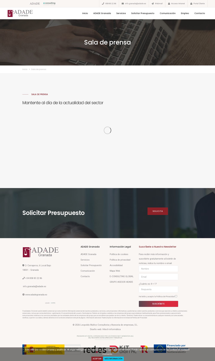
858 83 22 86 (110, 3)
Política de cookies (119, 254)
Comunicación (167, 13)
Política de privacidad (120, 259)
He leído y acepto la (158, 296)
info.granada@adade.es (135, 3)
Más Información (113, 358)
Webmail (159, 3)
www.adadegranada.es (36, 294)
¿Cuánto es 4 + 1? (148, 284)
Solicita (158, 211)
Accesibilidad (116, 265)
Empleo (185, 13)
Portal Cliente (199, 3)
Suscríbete (158, 303)
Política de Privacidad (165, 296)
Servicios (121, 13)
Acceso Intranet (178, 3)
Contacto (199, 13)
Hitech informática (111, 329)
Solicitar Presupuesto (142, 13)
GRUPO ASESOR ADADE (121, 282)
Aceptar (97, 358)
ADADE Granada (102, 13)
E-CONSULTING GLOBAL (122, 276)
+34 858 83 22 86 (33, 278)
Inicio (85, 13)
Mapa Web (115, 271)
